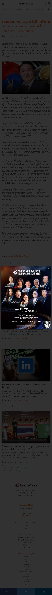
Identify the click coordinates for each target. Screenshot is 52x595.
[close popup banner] (48, 268)
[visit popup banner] (26, 297)
